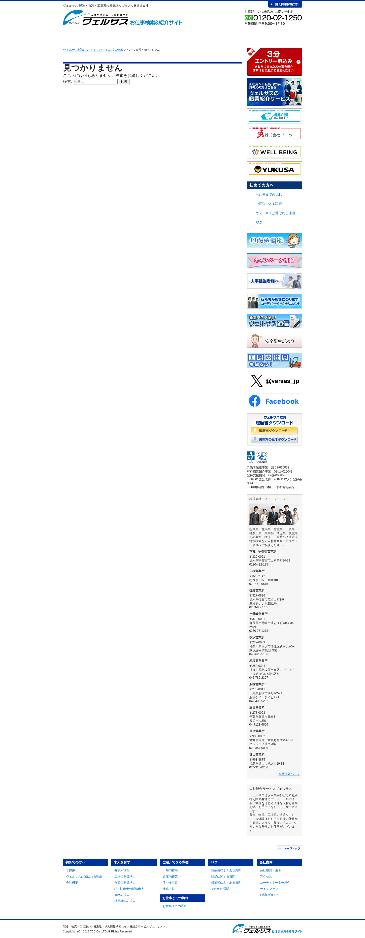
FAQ (246, 35)
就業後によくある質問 (226, 882)
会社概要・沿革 (270, 870)
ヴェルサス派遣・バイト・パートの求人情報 (93, 50)
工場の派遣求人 (125, 876)
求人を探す (134, 35)
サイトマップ (269, 889)
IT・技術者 (170, 882)
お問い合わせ (269, 895)
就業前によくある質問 (226, 870)
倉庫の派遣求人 (125, 882)
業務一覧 (169, 889)
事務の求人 (121, 895)
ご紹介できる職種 (172, 35)
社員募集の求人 (125, 901)
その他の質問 (220, 889)
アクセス (266, 876)
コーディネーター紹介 (275, 882)
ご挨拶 (70, 870)
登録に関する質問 (223, 876)
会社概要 (72, 882)
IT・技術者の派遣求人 (129, 889)
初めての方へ (97, 35)
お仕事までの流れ (209, 35)
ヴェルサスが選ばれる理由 (275, 213)
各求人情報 (121, 870)
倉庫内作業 (170, 876)
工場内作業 (170, 870)
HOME (71, 35)
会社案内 (283, 35)
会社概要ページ (289, 774)
